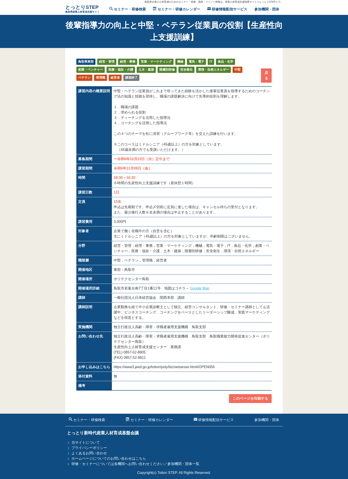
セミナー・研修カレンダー (176, 9)
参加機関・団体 (266, 9)
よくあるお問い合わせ (89, 453)
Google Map (199, 288)
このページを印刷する (250, 398)
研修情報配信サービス (227, 9)
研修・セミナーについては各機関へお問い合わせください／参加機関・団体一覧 (135, 464)
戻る (266, 75)
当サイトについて (85, 442)
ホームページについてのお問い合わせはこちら (108, 458)
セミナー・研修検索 (127, 9)
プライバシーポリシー (89, 448)
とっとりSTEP (82, 9)
